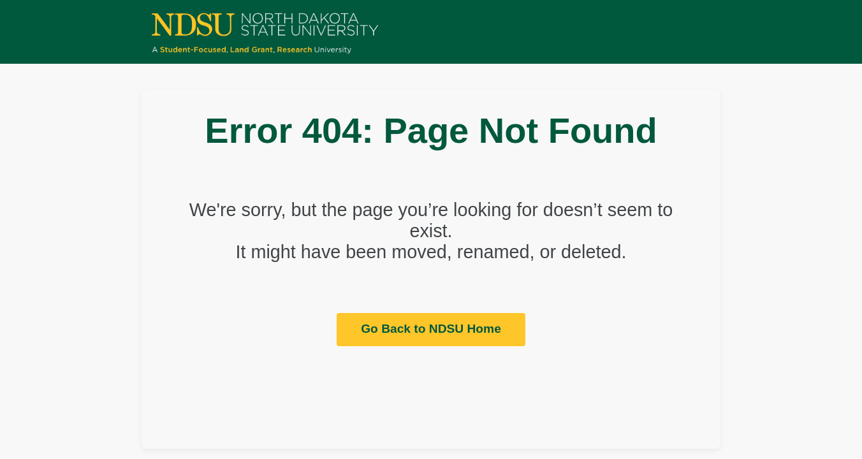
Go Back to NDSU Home (431, 328)
